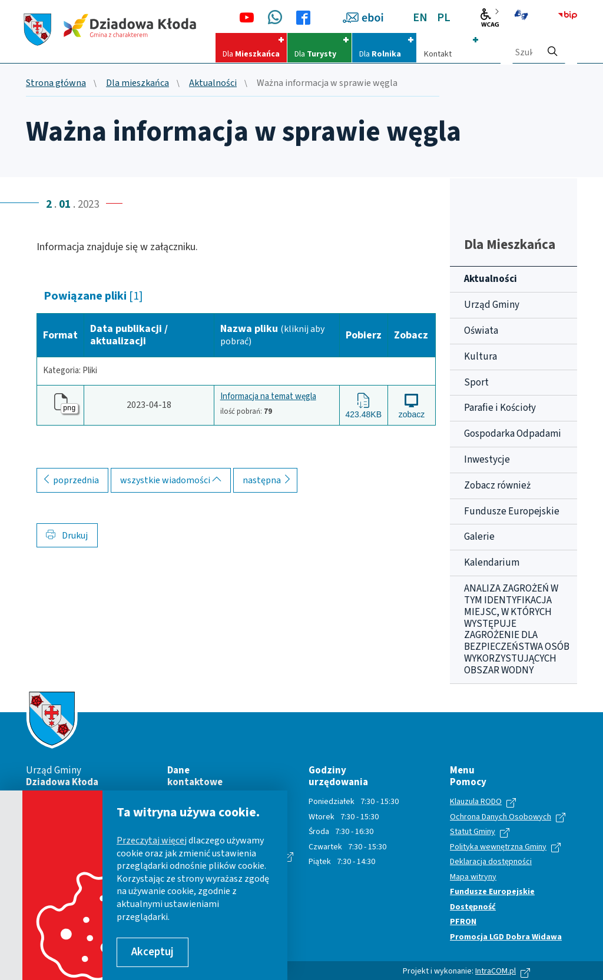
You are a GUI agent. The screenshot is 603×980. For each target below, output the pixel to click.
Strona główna (56, 83)
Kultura (480, 357)
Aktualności (213, 83)
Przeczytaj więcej (152, 840)
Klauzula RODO (476, 802)
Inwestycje (487, 460)
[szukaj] (552, 47)
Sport (476, 383)
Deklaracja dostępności (491, 862)
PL (443, 17)
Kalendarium (491, 563)
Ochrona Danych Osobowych (500, 817)
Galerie (479, 537)
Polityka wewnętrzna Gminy (498, 847)
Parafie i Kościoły (500, 408)
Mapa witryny (473, 877)
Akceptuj (152, 952)
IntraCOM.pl (495, 971)
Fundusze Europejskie (511, 511)
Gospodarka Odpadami (512, 434)
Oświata (481, 331)
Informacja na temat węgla (268, 397)
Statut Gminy (472, 832)
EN (420, 17)
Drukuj (67, 535)
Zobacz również (497, 486)
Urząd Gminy (491, 305)
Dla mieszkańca (137, 83)
